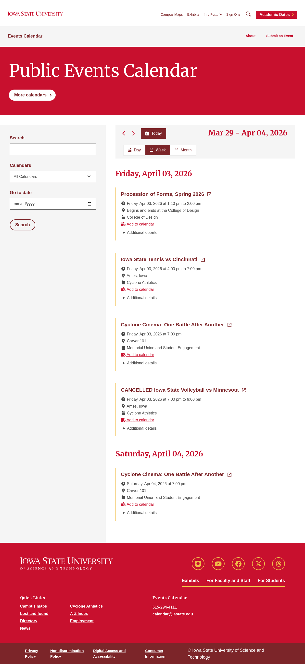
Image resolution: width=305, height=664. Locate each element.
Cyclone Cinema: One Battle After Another (176, 324)
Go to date (21, 192)
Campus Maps (172, 15)
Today (153, 133)
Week (158, 150)
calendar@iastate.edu (172, 614)
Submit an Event (280, 37)
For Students (271, 580)
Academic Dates (274, 15)
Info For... (211, 15)
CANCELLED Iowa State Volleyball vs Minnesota (183, 389)
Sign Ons (233, 15)
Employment (82, 621)
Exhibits (193, 15)
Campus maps (33, 606)
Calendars (20, 165)
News (25, 628)
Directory (28, 621)
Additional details (142, 232)
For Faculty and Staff (228, 580)
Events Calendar (25, 37)
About (252, 37)
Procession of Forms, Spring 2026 (166, 193)
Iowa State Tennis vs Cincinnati (163, 259)
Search (17, 137)
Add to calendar (137, 224)
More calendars (30, 95)
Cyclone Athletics (86, 606)
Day (134, 150)
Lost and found (34, 613)
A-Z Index (79, 613)
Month (183, 150)
